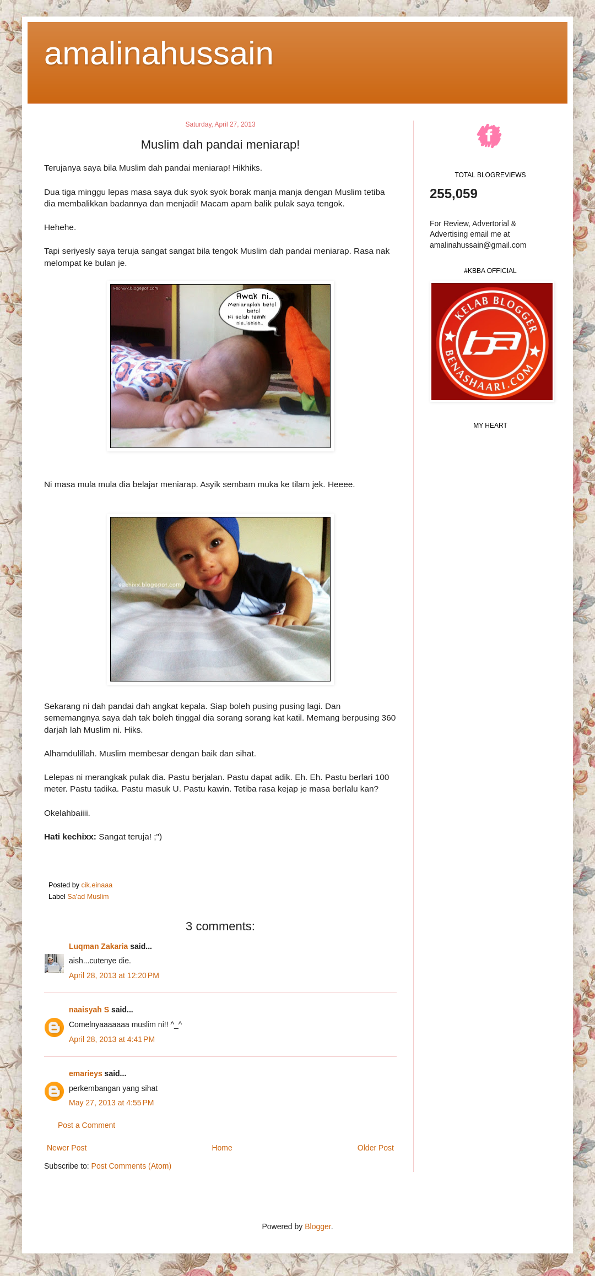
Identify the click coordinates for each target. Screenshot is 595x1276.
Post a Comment (86, 1125)
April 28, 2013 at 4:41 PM (112, 1039)
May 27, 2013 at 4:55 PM (111, 1102)
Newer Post (66, 1147)
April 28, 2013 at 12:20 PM (114, 975)
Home (222, 1147)
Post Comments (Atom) (131, 1166)
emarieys (85, 1073)
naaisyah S (89, 1009)
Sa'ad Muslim (88, 897)
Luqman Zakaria (98, 946)
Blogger (318, 1226)
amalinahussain (159, 53)
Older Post (376, 1147)
